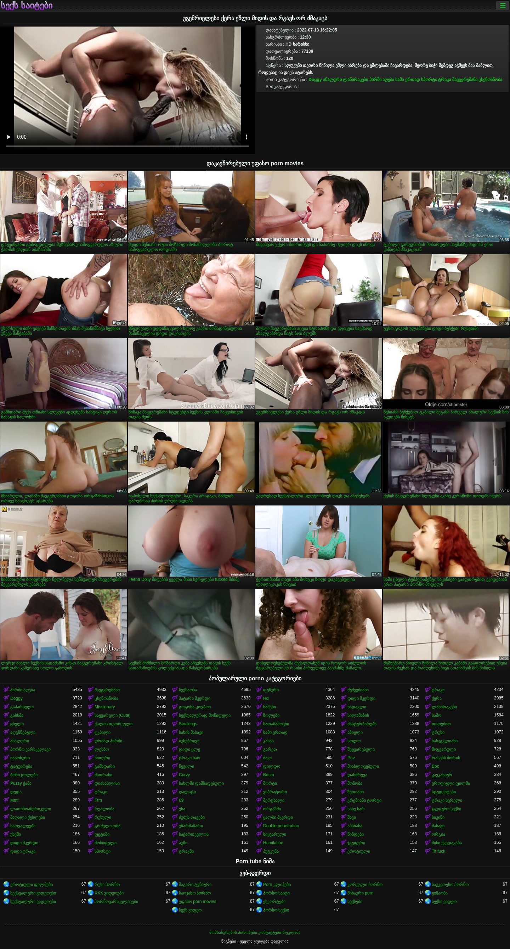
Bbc (435, 766)
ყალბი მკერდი (278, 817)
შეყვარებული (361, 749)
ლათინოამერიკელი (30, 808)
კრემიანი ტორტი (364, 800)
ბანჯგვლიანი (445, 740)
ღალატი (187, 791)
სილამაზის (358, 715)
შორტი (270, 783)
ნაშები (269, 706)
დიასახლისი (107, 783)
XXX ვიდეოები (109, 893)
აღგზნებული (22, 732)
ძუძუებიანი (358, 689)
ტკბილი (102, 732)
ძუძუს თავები (192, 817)
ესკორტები (274, 901)
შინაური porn (360, 893)
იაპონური (20, 757)
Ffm (98, 800)
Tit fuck (438, 851)
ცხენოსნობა (490, 79)
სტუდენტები (444, 791)
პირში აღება (381, 79)
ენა (182, 808)
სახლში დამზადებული (201, 783)
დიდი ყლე (189, 749)
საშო (436, 715)
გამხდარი (105, 766)
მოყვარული (444, 749)
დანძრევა (357, 774)
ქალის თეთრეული (113, 723)
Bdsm (268, 774)
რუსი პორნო (107, 884)
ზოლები (271, 715)
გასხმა (16, 715)
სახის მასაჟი (191, 732)
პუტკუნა (271, 851)
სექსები (354, 901)
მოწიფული (106, 842)
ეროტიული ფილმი (451, 783)
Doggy (315, 79)
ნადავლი (356, 706)
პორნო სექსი (276, 910)
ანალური (332, 79)
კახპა (268, 740)
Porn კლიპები (277, 884)
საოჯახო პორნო (195, 893)
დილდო (271, 766)
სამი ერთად (407, 79)
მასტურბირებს (361, 723)
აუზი (183, 842)
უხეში (15, 834)
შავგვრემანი (464, 79)
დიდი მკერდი (361, 698)
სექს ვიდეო (190, 910)
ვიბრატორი (275, 791)
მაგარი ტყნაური (195, 884)
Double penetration (281, 825)
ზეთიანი (355, 791)
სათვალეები (22, 825)
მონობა (354, 783)
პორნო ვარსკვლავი (30, 749)
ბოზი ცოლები (24, 774)
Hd (265, 698)
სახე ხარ (356, 808)
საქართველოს (194, 834)
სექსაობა (188, 689)
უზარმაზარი (191, 825)
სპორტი (429, 79)
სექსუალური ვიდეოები (33, 893)
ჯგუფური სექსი (446, 808)
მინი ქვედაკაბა (447, 842)
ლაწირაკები (355, 79)
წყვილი (186, 766)
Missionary (105, 706)
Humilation (273, 842)
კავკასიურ (442, 774)
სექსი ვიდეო (444, 901)
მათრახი (103, 774)
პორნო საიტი (276, 893)
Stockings (188, 723)
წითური (102, 757)
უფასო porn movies (197, 901)
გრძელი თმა (107, 825)
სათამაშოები (276, 723)
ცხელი (17, 723)
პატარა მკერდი (194, 698)
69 (181, 800)
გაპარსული (22, 706)
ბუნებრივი (189, 740)
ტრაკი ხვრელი (447, 800)
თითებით (441, 723)
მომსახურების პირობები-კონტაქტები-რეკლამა (255, 932)
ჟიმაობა (440, 893)
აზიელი (355, 732)
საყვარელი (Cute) (113, 715)
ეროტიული (358, 851)
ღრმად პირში (108, 740)
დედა (16, 791)
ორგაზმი (272, 808)
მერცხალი (273, 800)
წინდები (355, 834)
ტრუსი (438, 732)
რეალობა (104, 808)
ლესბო (102, 749)
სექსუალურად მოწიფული (205, 715)
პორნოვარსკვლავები (116, 901)
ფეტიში (102, 834)
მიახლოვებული (363, 766)
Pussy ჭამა (21, 783)
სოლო (354, 740)
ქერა (437, 698)
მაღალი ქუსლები (27, 817)
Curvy (184, 774)
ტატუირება (21, 766)
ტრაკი (444, 79)
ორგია (438, 834)
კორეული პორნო (364, 884)
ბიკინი (438, 817)
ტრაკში (186, 851)
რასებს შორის (446, 757)
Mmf (14, 800)
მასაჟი (438, 825)
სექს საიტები (26, 5)
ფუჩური (271, 689)
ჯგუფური (356, 842)
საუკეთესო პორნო (450, 884)
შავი (267, 757)
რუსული (103, 817)
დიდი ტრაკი (22, 851)
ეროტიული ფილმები (31, 884)
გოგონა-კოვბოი (195, 706)
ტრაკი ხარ (189, 757)
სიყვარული (274, 834)
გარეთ (270, 749)
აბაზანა (354, 825)
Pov (351, 757)
